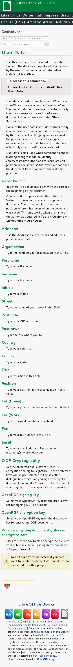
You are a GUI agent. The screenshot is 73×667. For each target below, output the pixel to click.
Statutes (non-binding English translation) (36, 623)
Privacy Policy (44, 621)
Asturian (62, 22)
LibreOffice (10, 15)
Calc (39, 15)
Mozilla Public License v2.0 (48, 635)
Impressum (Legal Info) (21, 621)
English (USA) (13, 22)
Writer (27, 15)
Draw (64, 15)
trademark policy (47, 655)
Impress (51, 15)
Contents (9, 31)
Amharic (34, 22)
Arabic (48, 22)
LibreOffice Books (36, 604)
